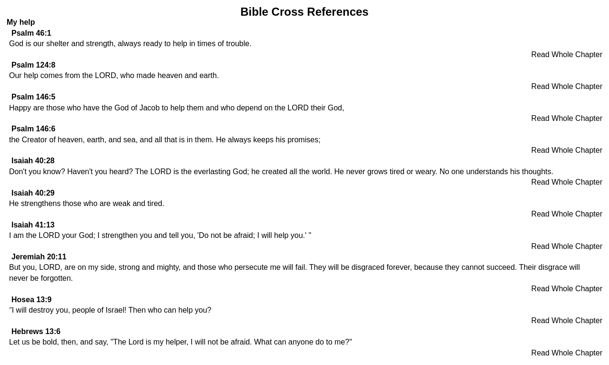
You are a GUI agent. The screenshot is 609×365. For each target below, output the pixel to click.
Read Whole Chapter (566, 54)
